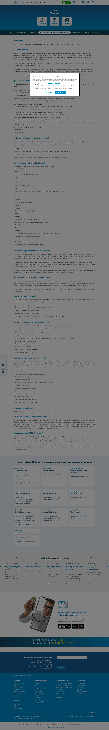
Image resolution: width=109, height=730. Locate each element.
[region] (55, 84)
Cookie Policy (50, 83)
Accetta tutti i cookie (60, 92)
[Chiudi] (77, 75)
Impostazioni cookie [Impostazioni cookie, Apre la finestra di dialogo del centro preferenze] (49, 92)
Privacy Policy (57, 83)
